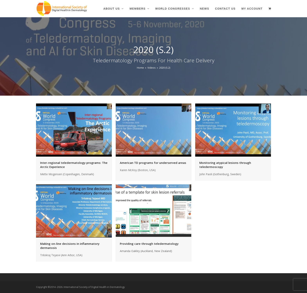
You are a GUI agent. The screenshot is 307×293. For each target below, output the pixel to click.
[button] (269, 9)
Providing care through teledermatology (149, 244)
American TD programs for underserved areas (153, 163)
